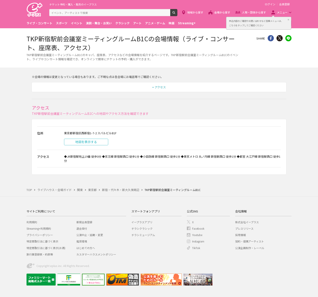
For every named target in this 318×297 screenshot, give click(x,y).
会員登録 (284, 4)
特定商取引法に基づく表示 (42, 241)
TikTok (196, 248)
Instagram (198, 241)
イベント (76, 23)
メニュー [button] (282, 12)
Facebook (198, 228)
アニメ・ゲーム (155, 23)
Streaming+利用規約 (38, 228)
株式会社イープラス (247, 222)
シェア (271, 38)
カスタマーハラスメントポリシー (96, 254)
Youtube (197, 235)
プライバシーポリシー (39, 235)
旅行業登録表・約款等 (39, 254)
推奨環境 (81, 241)
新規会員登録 (84, 222)
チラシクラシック (142, 228)
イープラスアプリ (141, 222)
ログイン (270, 4)
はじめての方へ (85, 248)
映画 (171, 23)
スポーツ (61, 23)
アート (137, 23)
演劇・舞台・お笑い (99, 23)
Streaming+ (187, 23)
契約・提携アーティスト (249, 241)
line (288, 38)
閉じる (288, 19)
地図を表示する (86, 142)
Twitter (279, 38)
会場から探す (222, 12)
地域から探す (195, 12)
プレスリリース (244, 228)
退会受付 (81, 228)
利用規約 (31, 222)
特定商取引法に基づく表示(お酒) (45, 248)
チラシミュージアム (143, 235)
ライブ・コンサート (39, 23)
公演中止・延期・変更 (89, 235)
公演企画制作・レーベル (249, 248)
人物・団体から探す (254, 12)
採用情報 (240, 235)
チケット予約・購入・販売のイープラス (73, 4)
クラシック (122, 23)
